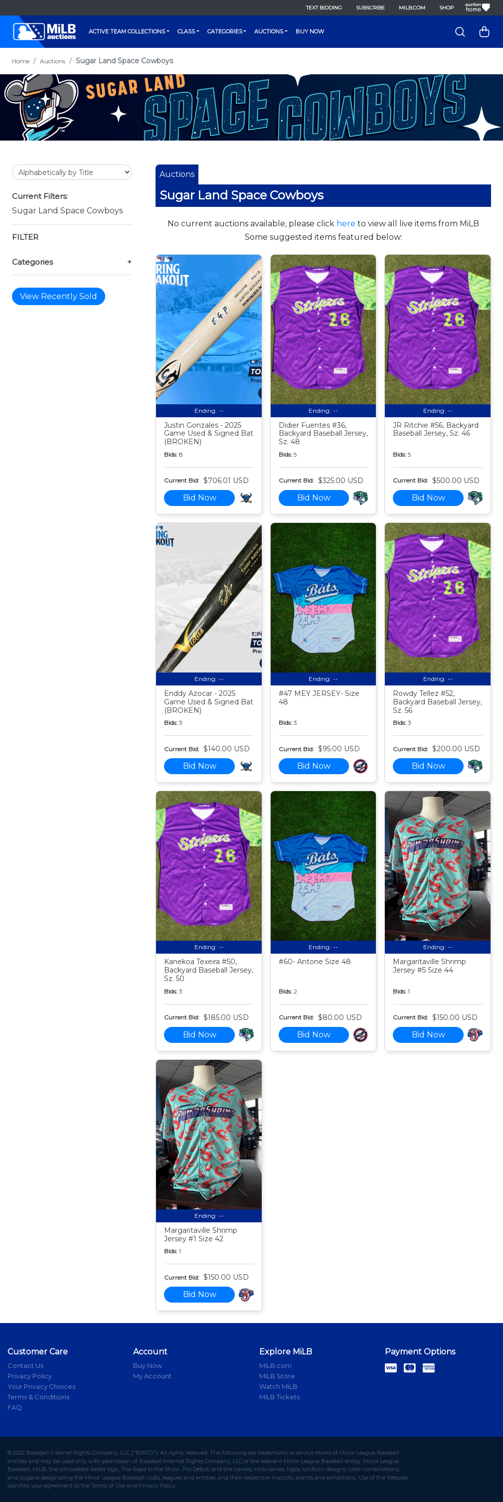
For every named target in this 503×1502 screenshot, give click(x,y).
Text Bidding (324, 7)
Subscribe (370, 7)
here (345, 223)
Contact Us (25, 1365)
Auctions (268, 31)
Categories (224, 31)
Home (20, 61)
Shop (446, 7)
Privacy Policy (29, 1376)
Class (186, 31)
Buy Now (310, 31)
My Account (152, 1376)
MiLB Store (277, 1376)
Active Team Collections (127, 31)
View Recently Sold (58, 296)
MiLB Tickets (279, 1397)
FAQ (14, 1407)
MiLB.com (412, 7)
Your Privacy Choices (41, 1386)
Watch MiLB (278, 1386)
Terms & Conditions (38, 1397)
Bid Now (199, 497)
